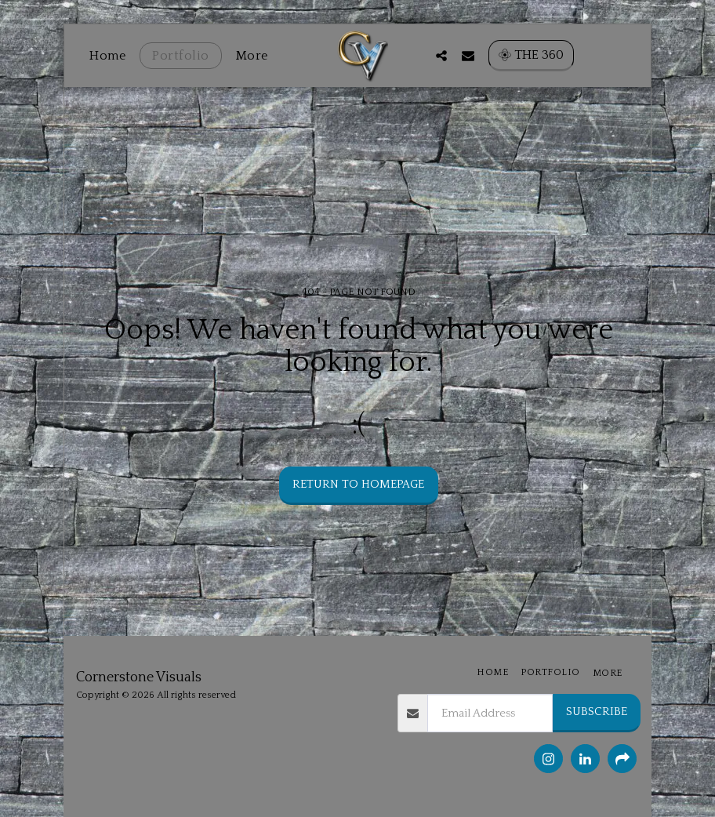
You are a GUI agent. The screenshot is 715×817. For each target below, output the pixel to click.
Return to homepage (358, 484)
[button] (511, 55)
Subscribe (596, 711)
